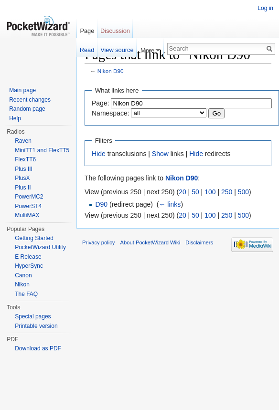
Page (87, 30)
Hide (99, 154)
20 (182, 192)
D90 (101, 204)
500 (243, 192)
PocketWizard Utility (40, 247)
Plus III (23, 169)
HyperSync (29, 266)
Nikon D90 (110, 71)
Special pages (33, 316)
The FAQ (26, 294)
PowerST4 (28, 206)
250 (226, 192)
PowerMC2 (29, 196)
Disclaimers (199, 242)
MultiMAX (27, 215)
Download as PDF (38, 348)
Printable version (36, 326)
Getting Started (34, 238)
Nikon (22, 284)
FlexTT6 (25, 159)
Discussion (115, 30)
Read (87, 49)
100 (209, 192)
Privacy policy (98, 242)
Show (160, 154)
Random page (27, 108)
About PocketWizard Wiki (150, 242)
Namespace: (110, 113)
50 (195, 192)
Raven (23, 140)
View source (116, 49)
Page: (100, 103)
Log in (265, 8)
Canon (23, 275)
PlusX (22, 178)
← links (170, 204)
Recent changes (30, 99)
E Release (28, 256)
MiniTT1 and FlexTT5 (42, 150)
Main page (22, 90)
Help (15, 118)
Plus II (23, 187)
